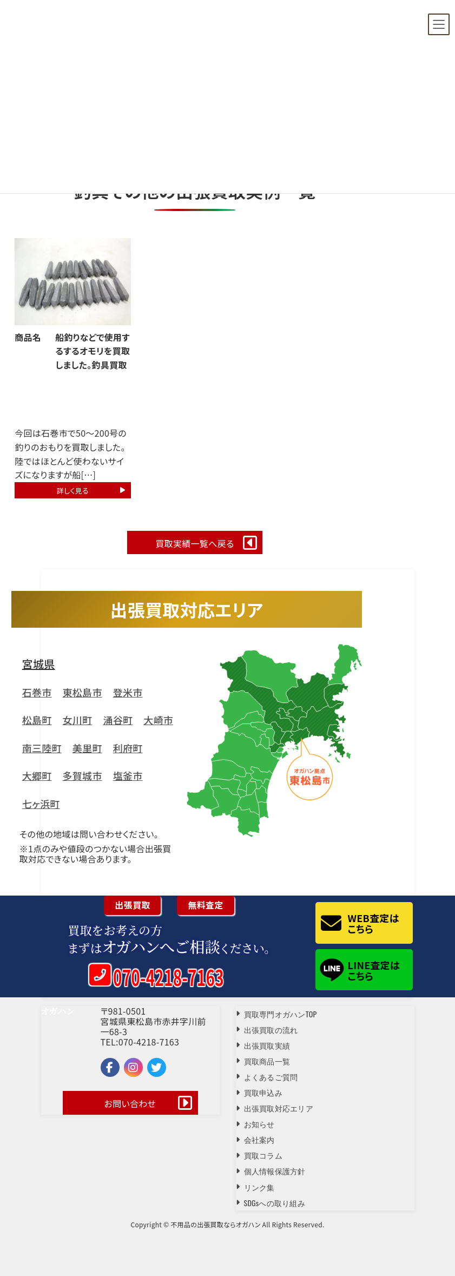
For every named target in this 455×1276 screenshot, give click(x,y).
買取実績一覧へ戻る (194, 543)
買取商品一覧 (267, 1061)
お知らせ (259, 1123)
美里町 (87, 748)
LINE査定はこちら (374, 970)
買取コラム (263, 1155)
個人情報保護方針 (275, 1170)
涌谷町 (118, 720)
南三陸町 (42, 748)
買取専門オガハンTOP (280, 1014)
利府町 (128, 748)
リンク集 (259, 1187)
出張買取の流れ (271, 1029)
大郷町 (37, 775)
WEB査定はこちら (373, 923)
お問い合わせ (130, 1103)
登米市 (128, 692)
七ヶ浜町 (41, 804)
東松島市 (82, 692)
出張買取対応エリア (279, 1108)
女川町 (78, 720)
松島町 (37, 720)
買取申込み (263, 1092)
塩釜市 (128, 775)
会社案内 (259, 1139)
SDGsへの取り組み (275, 1202)
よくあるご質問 (271, 1076)
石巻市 (37, 692)
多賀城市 (82, 775)
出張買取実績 (267, 1045)
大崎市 (158, 720)
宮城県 (38, 664)
